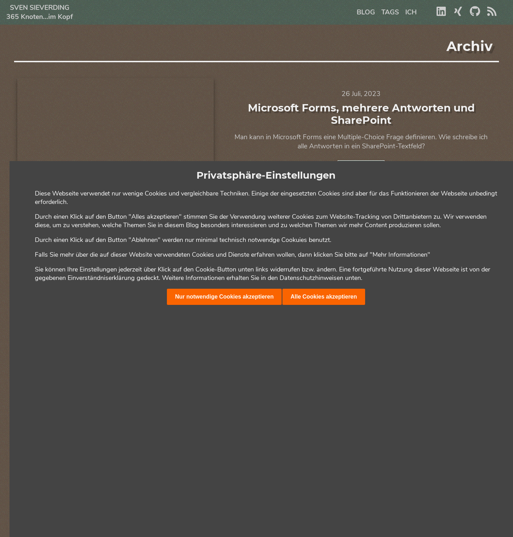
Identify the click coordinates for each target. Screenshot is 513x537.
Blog (366, 12)
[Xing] (458, 14)
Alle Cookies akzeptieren (323, 297)
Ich (411, 12)
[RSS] (492, 14)
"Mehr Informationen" (400, 254)
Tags (390, 12)
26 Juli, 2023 (361, 93)
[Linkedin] (441, 14)
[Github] (475, 14)
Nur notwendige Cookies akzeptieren (224, 297)
